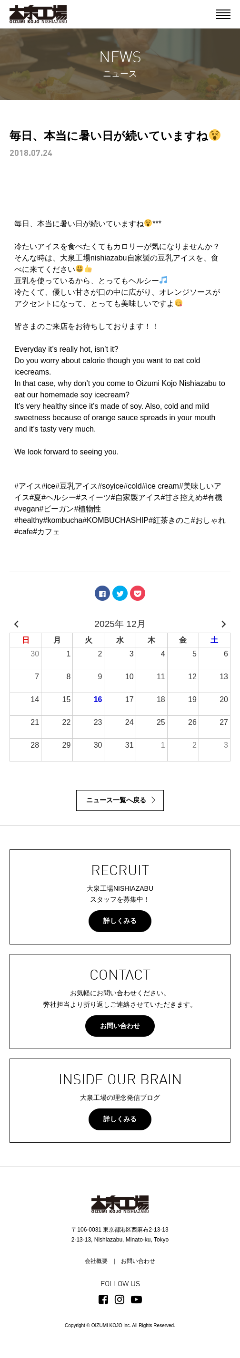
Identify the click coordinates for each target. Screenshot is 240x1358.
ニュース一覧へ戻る (116, 800)
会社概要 (96, 1261)
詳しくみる (120, 921)
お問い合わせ (120, 1026)
